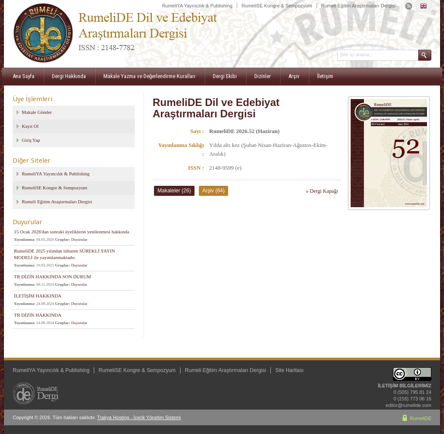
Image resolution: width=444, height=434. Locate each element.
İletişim (325, 76)
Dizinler (262, 76)
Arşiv (294, 76)
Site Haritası (289, 370)
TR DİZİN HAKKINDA (37, 315)
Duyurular (79, 239)
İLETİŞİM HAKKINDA (37, 295)
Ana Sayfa (23, 76)
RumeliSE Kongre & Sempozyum (277, 5)
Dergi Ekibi (225, 76)
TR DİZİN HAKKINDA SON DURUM (52, 276)
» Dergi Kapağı (322, 191)
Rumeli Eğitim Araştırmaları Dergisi (358, 5)
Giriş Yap (31, 140)
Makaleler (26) (174, 191)
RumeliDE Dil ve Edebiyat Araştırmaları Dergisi (216, 108)
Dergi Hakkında (69, 76)
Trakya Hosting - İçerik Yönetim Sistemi (139, 417)
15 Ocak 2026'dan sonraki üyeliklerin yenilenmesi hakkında (71, 231)
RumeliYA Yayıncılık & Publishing (197, 5)
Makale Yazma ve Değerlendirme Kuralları (149, 76)
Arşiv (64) (213, 191)
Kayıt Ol (30, 126)
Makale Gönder (37, 112)
